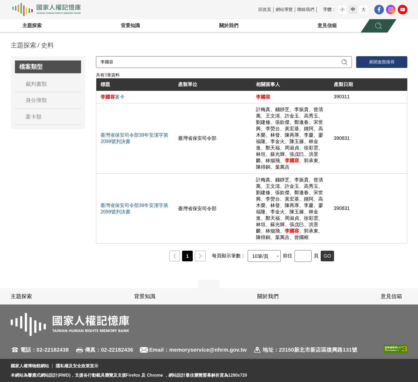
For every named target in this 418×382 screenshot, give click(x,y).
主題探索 (32, 25)
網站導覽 (284, 9)
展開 (209, 284)
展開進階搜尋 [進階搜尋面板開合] (382, 62)
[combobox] (264, 256)
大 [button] (363, 9)
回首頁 (264, 9)
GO (327, 256)
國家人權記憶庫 (50, 9)
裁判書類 (36, 84)
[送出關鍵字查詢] (344, 62)
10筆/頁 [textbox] (260, 256)
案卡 (112, 97)
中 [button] (353, 9)
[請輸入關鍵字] (224, 62)
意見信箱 (327, 25)
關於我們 (228, 25)
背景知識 (130, 25)
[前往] (303, 256)
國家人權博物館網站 (30, 366)
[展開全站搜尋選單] (378, 25)
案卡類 (34, 117)
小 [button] (342, 9)
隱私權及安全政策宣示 (77, 366)
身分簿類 (36, 100)
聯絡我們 (305, 9)
